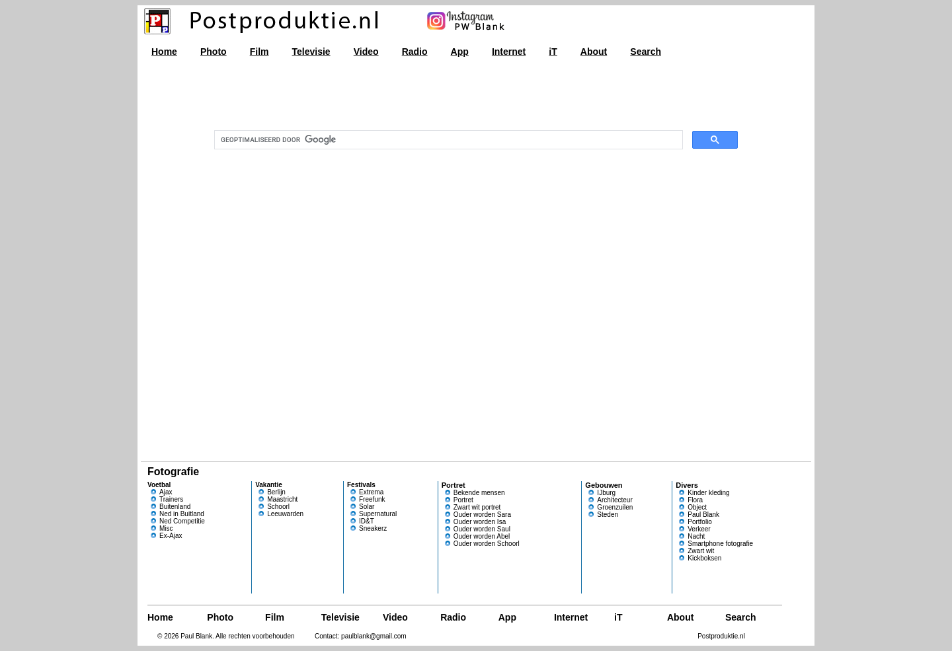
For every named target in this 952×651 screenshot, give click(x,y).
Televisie (311, 51)
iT (553, 51)
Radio (415, 51)
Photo (213, 51)
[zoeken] (447, 140)
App (460, 51)
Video (366, 51)
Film (259, 51)
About (593, 51)
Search (645, 51)
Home (164, 51)
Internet (509, 51)
